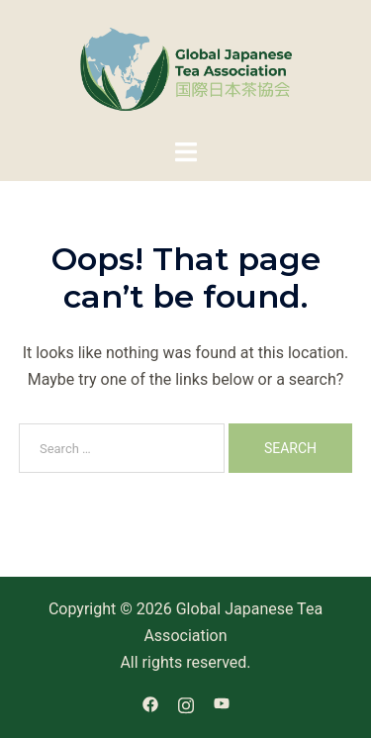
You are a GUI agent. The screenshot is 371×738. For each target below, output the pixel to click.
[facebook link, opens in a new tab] (150, 703)
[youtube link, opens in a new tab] (222, 703)
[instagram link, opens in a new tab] (186, 703)
